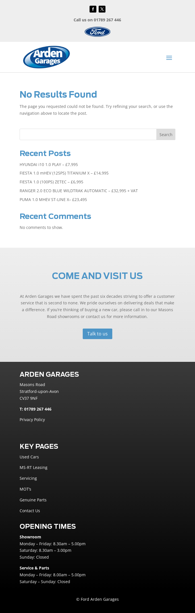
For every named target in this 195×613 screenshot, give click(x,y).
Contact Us (30, 510)
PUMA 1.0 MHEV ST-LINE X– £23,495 (53, 199)
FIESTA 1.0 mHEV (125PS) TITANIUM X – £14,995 (64, 173)
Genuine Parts (33, 500)
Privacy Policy (32, 419)
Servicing (28, 478)
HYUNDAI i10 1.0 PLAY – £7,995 (49, 164)
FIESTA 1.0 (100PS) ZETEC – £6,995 (51, 181)
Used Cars (29, 457)
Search (166, 134)
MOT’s (25, 489)
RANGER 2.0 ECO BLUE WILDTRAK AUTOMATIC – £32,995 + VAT (79, 190)
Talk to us (97, 334)
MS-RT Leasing (33, 467)
